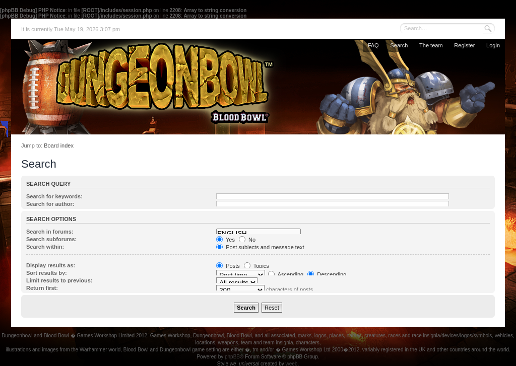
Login (493, 45)
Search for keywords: (54, 196)
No (247, 240)
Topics (256, 266)
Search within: (45, 247)
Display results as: (50, 265)
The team (430, 45)
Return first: (42, 288)
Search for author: (50, 204)
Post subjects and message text (260, 247)
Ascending (285, 274)
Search (399, 45)
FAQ (373, 45)
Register (464, 45)
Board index (59, 145)
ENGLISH (258, 234)
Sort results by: (46, 273)
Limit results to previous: (59, 280)
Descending (326, 274)
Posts (228, 266)
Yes (225, 240)
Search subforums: (51, 239)
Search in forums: (50, 232)
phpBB (232, 356)
